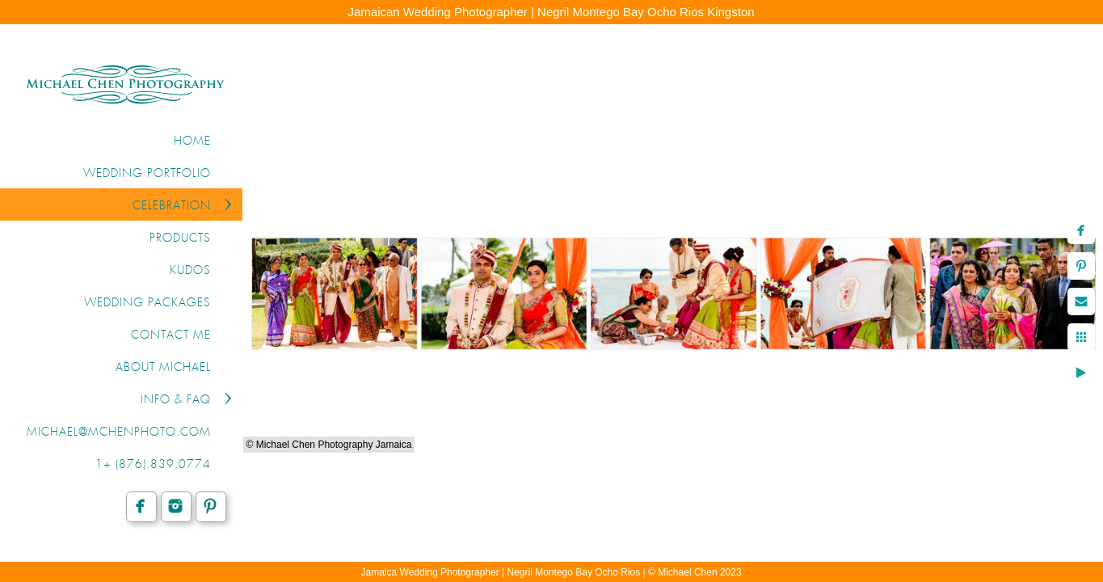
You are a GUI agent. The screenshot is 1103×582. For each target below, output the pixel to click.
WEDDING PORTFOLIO (147, 173)
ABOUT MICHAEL (163, 367)
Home (192, 141)
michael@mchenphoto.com (119, 432)
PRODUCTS (180, 238)
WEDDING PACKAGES (147, 303)
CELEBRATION (172, 206)
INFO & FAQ (176, 400)
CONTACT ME (171, 335)
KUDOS (190, 270)
